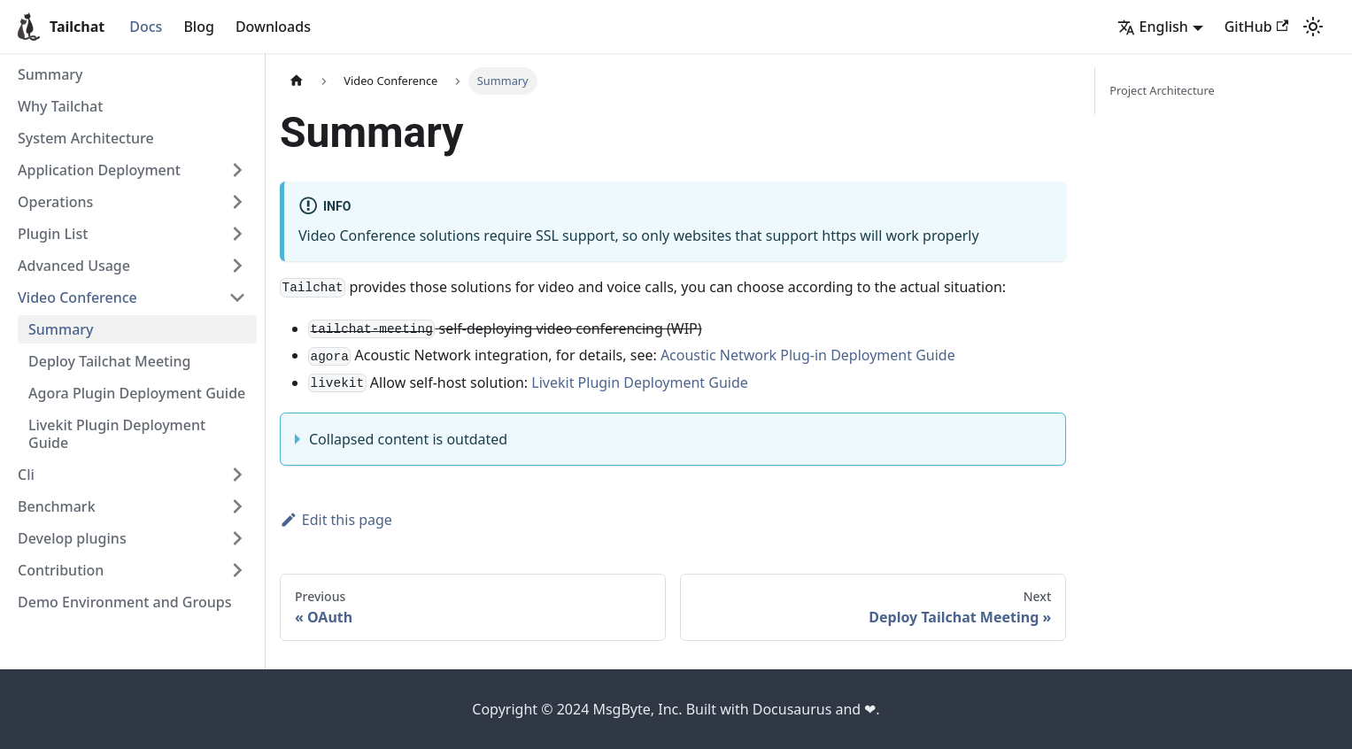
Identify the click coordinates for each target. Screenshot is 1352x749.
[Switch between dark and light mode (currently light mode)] (1313, 26)
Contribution (61, 570)
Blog (198, 26)
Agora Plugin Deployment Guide (136, 393)
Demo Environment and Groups (124, 602)
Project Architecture (1161, 90)
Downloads (273, 26)
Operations (55, 202)
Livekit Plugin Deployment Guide (116, 433)
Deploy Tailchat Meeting (109, 361)
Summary (50, 74)
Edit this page (336, 519)
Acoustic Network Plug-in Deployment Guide (808, 355)
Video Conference (77, 297)
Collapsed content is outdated (408, 439)
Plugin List (53, 233)
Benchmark (57, 506)
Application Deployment (99, 170)
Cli (26, 474)
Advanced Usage (74, 265)
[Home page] (296, 81)
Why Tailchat (60, 106)
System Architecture (86, 138)
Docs (145, 26)
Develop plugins (72, 538)
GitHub (1256, 26)
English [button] (1152, 26)
